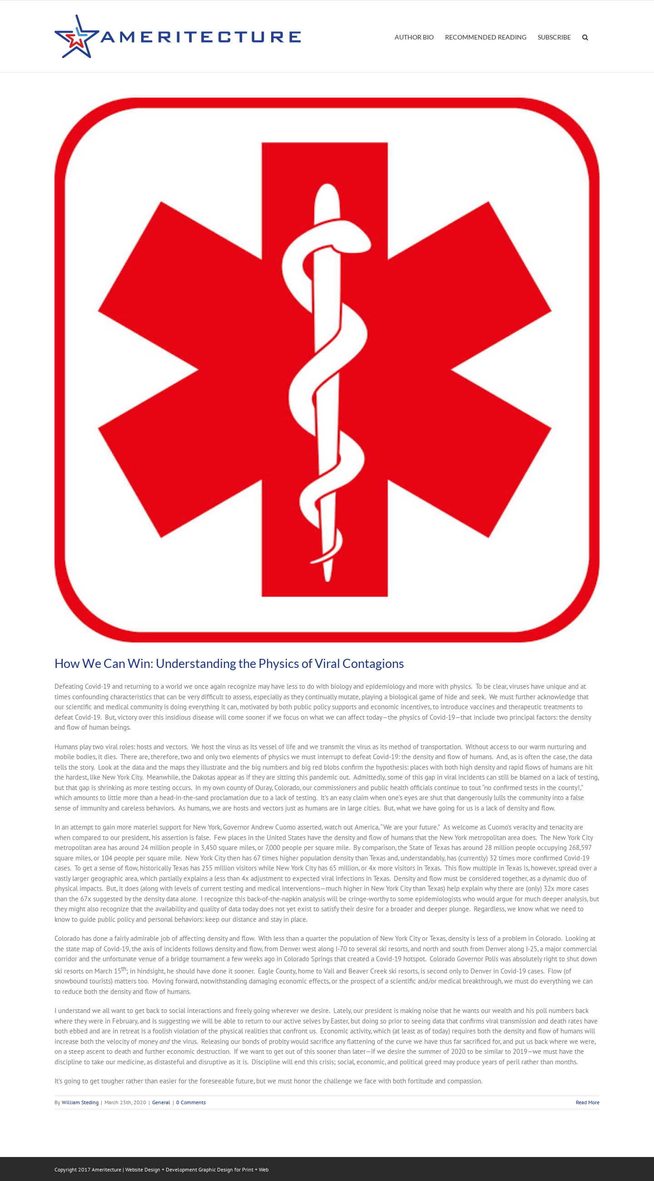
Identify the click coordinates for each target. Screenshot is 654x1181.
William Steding (80, 1102)
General (161, 1102)
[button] (585, 36)
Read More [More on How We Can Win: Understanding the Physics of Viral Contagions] (588, 1102)
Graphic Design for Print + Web (233, 1169)
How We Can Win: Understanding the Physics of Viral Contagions (229, 663)
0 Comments (191, 1102)
